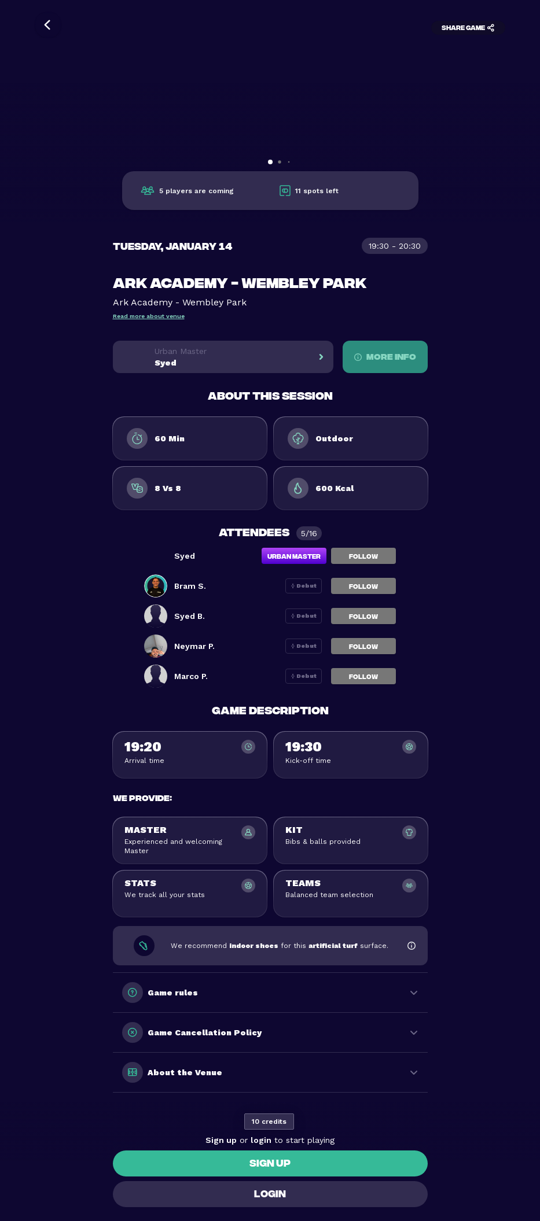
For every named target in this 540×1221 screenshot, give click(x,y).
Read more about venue (149, 316)
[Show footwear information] (411, 946)
